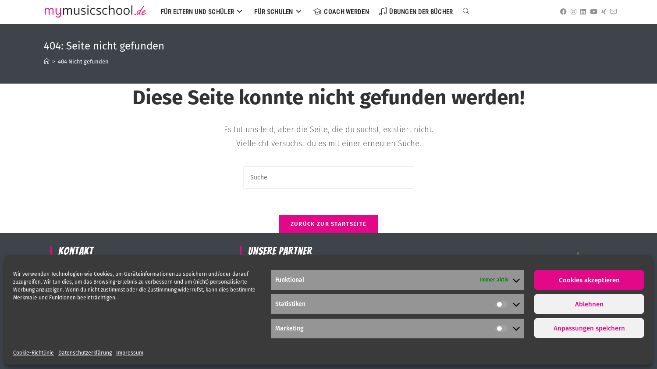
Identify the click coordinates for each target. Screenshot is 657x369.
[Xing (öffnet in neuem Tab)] (602, 11)
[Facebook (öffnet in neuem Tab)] (562, 11)
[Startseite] (47, 61)
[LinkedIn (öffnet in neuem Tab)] (581, 11)
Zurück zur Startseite (328, 224)
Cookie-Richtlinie (33, 353)
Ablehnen (589, 304)
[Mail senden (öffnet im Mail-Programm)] (612, 11)
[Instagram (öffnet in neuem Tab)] (572, 11)
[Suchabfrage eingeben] (328, 177)
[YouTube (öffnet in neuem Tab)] (592, 11)
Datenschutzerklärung (85, 353)
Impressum (129, 353)
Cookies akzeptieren (589, 280)
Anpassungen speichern (589, 328)
